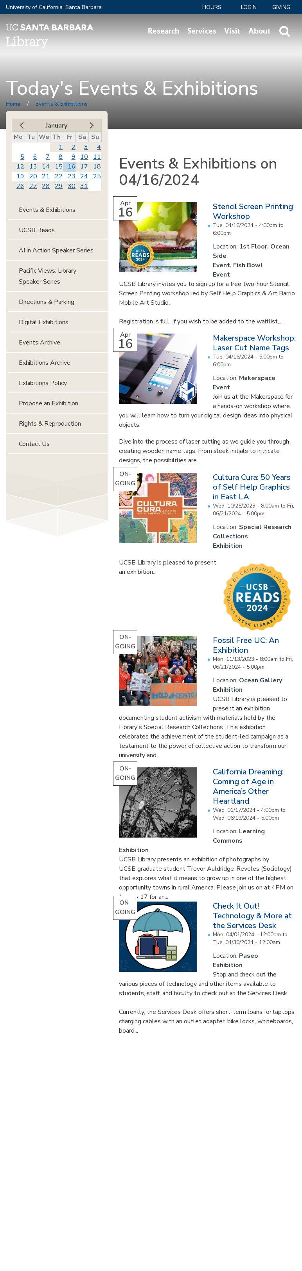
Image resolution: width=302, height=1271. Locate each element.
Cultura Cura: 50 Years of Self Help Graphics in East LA (252, 487)
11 (97, 157)
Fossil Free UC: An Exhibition (246, 645)
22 (59, 176)
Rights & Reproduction (50, 423)
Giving (281, 7)
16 (72, 166)
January (56, 125)
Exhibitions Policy (43, 383)
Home (13, 104)
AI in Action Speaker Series (56, 250)
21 (46, 176)
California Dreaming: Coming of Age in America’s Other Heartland (248, 786)
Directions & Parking (46, 302)
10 (84, 157)
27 (33, 186)
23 (72, 176)
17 (84, 166)
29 (59, 186)
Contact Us (34, 444)
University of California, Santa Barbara (54, 7)
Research (164, 31)
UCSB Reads (37, 230)
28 (46, 186)
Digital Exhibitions (43, 322)
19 (20, 176)
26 (20, 186)
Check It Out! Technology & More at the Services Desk (252, 916)
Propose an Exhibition (48, 403)
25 (97, 176)
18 (97, 166)
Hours (211, 7)
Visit (232, 31)
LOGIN (249, 7)
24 (84, 176)
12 (20, 166)
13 (33, 166)
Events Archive (39, 342)
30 (72, 186)
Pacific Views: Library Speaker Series (47, 276)
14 (46, 166)
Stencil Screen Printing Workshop (253, 211)
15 (59, 166)
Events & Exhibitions (62, 104)
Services (201, 31)
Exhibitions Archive (44, 363)
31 (84, 186)
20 (33, 176)
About (259, 31)
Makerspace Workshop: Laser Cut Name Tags (254, 343)
